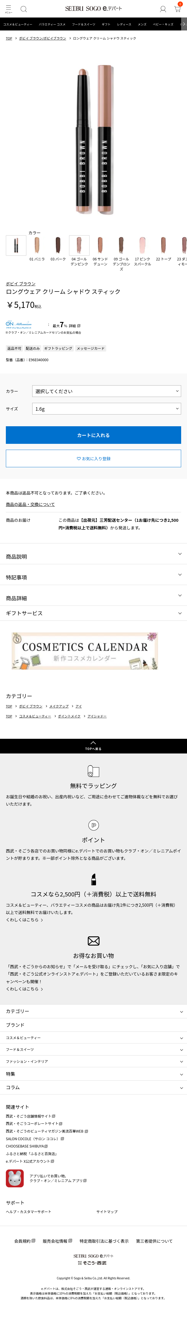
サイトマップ (107, 1211)
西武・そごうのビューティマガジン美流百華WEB (45, 1130)
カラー (12, 391)
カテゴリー (17, 1010)
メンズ (142, 24)
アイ (79, 706)
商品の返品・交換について (30, 504)
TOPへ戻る (93, 748)
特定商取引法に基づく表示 (104, 1241)
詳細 (72, 325)
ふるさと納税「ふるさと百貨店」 (32, 1153)
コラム (13, 1087)
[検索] (23, 9)
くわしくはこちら (22, 920)
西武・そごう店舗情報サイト (29, 1116)
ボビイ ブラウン (20, 284)
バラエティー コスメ (52, 24)
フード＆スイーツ (83, 24)
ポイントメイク (69, 716)
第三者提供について (154, 1241)
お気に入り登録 (96, 458)
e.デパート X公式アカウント (28, 1161)
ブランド (15, 1024)
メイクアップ (58, 706)
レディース (124, 24)
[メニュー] (8, 9)
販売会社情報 (55, 1241)
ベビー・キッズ (163, 24)
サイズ (12, 409)
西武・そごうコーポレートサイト (32, 1123)
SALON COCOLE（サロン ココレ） (33, 1138)
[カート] (177, 9)
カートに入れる (93, 435)
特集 (10, 1073)
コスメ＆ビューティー (17, 24)
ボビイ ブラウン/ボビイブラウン (42, 38)
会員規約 (22, 1241)
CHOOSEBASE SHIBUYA (25, 1145)
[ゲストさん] (163, 9)
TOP (9, 38)
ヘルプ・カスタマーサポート (29, 1211)
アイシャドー (97, 716)
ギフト (106, 24)
